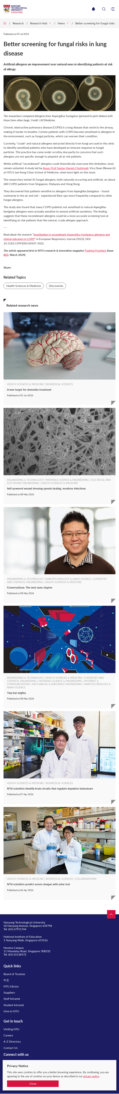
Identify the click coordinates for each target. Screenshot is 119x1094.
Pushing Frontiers (95, 250)
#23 (6, 254)
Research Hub (38, 23)
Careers (8, 1035)
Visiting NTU (11, 1029)
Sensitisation (50, 234)
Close (32, 1083)
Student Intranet (14, 1005)
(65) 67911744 (17, 929)
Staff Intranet (12, 998)
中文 (6, 980)
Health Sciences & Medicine (23, 285)
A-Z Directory (12, 1041)
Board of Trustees (14, 974)
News (61, 23)
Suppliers (9, 992)
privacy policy (91, 1076)
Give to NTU (11, 1011)
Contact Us (11, 1047)
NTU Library (11, 986)
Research (18, 23)
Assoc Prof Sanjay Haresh (65, 168)
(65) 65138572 (17, 954)
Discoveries (56, 285)
